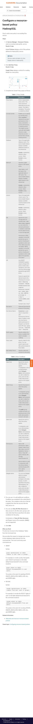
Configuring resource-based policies (20, 623)
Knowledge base (6, 720)
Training (24, 719)
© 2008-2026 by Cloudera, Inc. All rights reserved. (13, 722)
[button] (18, 82)
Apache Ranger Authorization (13, 15)
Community (17, 719)
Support (24, 7)
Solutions (8, 7)
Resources (16, 7)
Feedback (31, 363)
